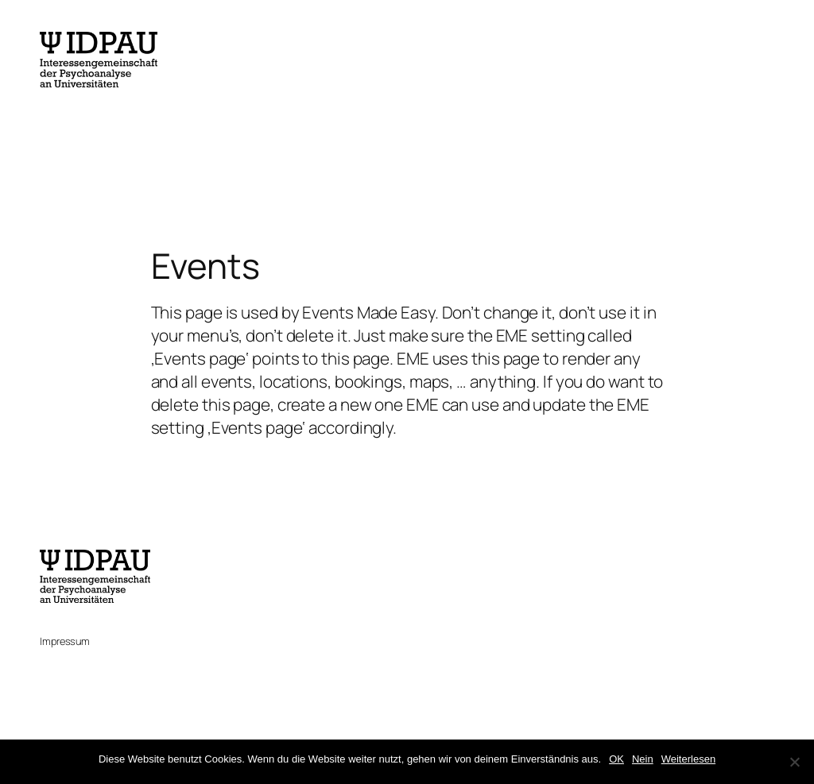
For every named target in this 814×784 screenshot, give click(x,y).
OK (616, 759)
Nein (642, 759)
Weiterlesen (688, 759)
